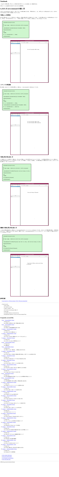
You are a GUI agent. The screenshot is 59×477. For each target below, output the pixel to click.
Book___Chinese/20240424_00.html (8, 356)
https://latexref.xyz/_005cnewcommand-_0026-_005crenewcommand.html (14, 315)
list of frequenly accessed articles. (7, 472)
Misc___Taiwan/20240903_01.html (8, 392)
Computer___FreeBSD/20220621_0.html (9, 405)
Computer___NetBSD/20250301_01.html (9, 347)
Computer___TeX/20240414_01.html (8, 365)
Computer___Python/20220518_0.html (8, 449)
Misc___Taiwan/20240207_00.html (8, 334)
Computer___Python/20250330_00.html (9, 427)
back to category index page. (7, 469)
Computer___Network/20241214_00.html (9, 383)
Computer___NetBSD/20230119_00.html (9, 396)
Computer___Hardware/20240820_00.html (9, 463)
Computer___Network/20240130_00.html (9, 409)
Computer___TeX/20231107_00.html (8, 352)
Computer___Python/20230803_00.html (9, 400)
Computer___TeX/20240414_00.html (8, 414)
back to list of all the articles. (7, 470)
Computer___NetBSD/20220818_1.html (9, 454)
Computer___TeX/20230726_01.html (8, 369)
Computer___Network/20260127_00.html (9, 343)
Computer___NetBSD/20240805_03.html (9, 423)
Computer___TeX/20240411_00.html (8, 374)
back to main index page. (6, 473)
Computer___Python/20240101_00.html (9, 436)
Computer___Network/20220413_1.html (9, 458)
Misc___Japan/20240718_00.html (8, 387)
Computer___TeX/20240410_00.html (8, 418)
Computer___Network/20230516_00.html (9, 378)
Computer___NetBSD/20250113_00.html (9, 445)
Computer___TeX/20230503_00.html (8, 440)
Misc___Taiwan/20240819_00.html (8, 338)
